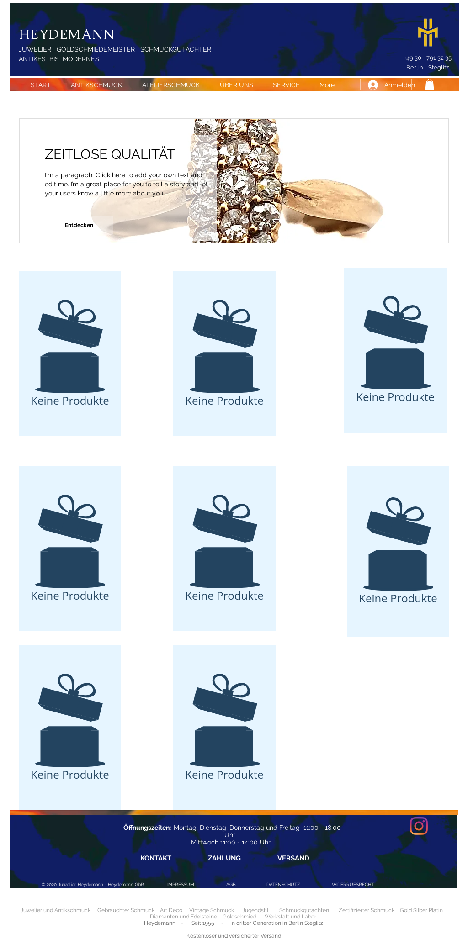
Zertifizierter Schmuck (366, 910)
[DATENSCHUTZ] (283, 884)
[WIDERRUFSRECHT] (353, 884)
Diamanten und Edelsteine (183, 916)
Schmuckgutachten (304, 910)
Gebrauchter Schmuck (125, 910)
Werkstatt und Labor (290, 916)
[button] (429, 84)
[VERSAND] (293, 858)
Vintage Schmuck (212, 910)
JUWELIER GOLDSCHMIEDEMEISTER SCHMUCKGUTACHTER (115, 49)
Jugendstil (255, 910)
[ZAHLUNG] (224, 858)
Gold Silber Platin (421, 910)
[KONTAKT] (155, 858)
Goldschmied (239, 916)
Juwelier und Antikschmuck (56, 910)
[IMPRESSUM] (181, 884)
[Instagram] (419, 826)
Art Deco (171, 910)
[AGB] (230, 884)
